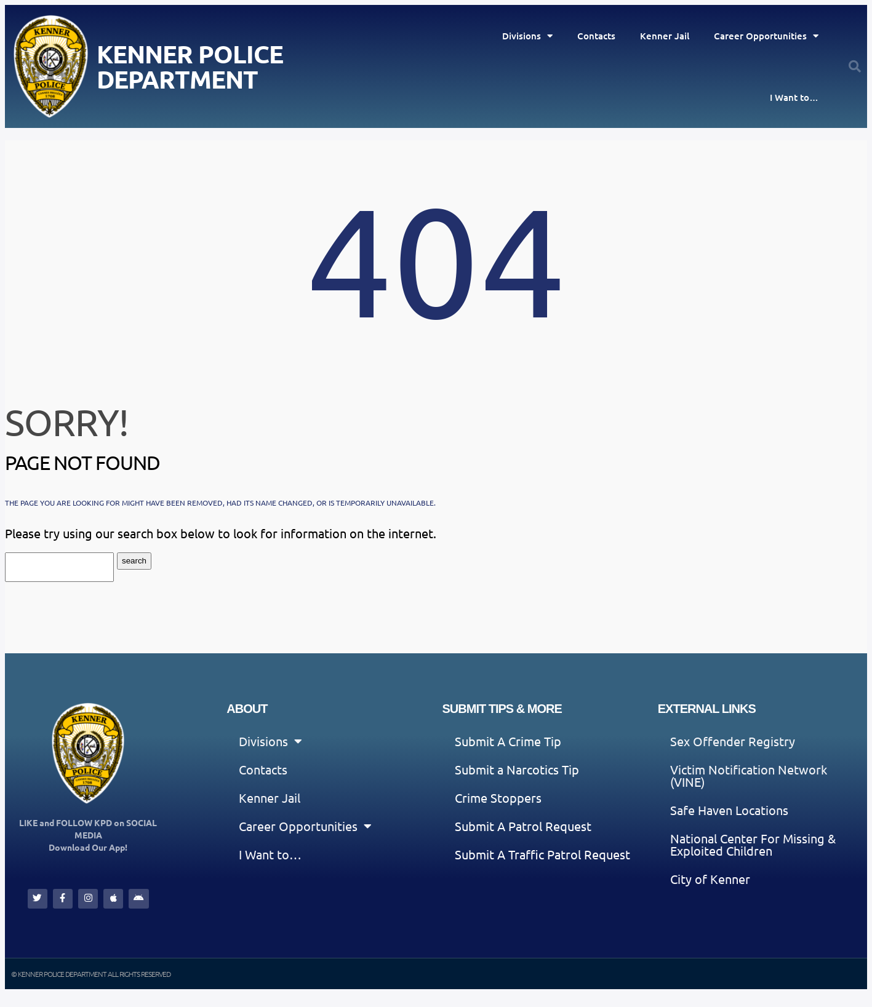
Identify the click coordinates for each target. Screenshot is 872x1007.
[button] (854, 66)
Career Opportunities (766, 36)
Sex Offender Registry (732, 741)
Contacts (596, 36)
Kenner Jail (664, 36)
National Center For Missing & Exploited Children (753, 844)
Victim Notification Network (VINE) (748, 775)
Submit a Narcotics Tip (517, 769)
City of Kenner (710, 878)
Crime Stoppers (498, 797)
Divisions (527, 36)
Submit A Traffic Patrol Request (542, 854)
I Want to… (794, 97)
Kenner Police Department (190, 66)
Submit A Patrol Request (523, 826)
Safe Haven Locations (729, 810)
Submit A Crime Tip (508, 741)
